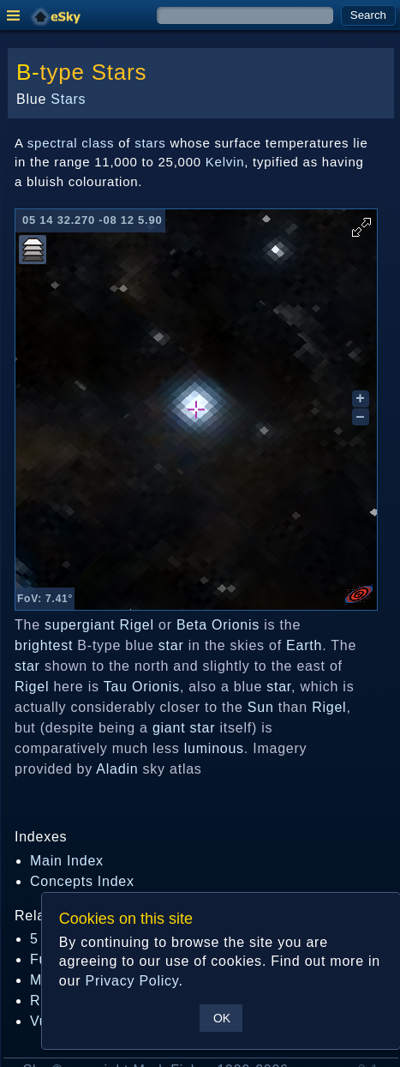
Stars (119, 72)
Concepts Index (82, 881)
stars (149, 143)
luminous (214, 748)
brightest (44, 645)
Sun (261, 707)
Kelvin (225, 161)
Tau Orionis (142, 686)
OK (221, 1018)
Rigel (137, 625)
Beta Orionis (218, 625)
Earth (304, 645)
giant (168, 727)
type (62, 72)
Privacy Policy (131, 981)
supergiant (80, 625)
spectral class (70, 143)
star (171, 645)
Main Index (67, 860)
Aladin (117, 769)
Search (368, 15)
